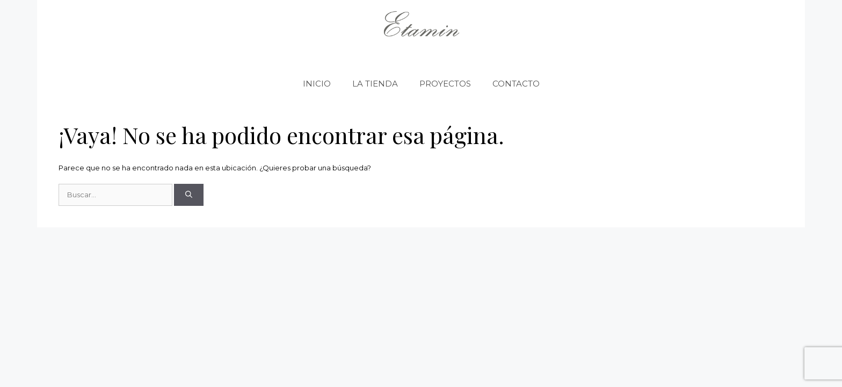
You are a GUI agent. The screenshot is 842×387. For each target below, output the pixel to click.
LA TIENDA (375, 83)
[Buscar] (189, 195)
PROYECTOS (445, 83)
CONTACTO (516, 83)
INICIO (317, 83)
